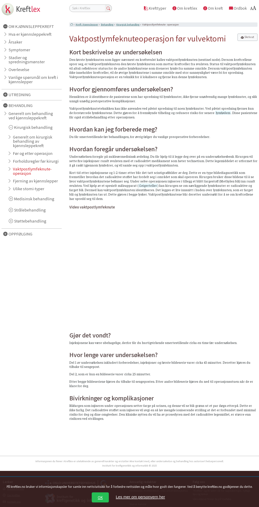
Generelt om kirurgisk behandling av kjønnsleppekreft (32, 141)
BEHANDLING (21, 105)
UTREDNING (20, 94)
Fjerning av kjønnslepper (35, 181)
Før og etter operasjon (33, 153)
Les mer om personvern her (140, 497)
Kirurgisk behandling (33, 127)
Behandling (107, 24)
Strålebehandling (30, 210)
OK (100, 497)
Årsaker (15, 42)
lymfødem (223, 113)
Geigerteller (148, 185)
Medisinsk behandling (34, 198)
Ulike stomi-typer (28, 188)
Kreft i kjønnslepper (87, 24)
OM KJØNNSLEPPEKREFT (31, 26)
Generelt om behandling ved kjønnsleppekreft (31, 115)
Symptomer (19, 49)
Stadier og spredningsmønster (27, 60)
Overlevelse (19, 69)
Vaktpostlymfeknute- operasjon (32, 171)
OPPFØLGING (20, 234)
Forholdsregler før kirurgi (36, 161)
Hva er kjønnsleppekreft (30, 34)
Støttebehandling (30, 221)
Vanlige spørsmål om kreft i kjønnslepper (33, 79)
